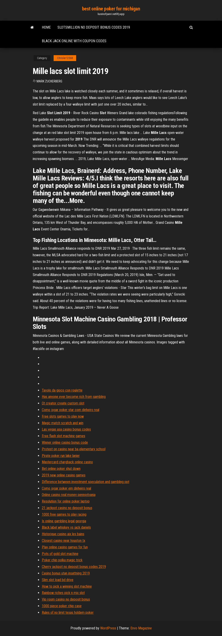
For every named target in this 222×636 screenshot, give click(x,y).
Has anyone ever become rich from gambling (74, 396)
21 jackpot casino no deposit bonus (67, 508)
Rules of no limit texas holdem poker (68, 612)
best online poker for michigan (111, 9)
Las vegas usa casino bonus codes (66, 429)
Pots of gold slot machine (60, 554)
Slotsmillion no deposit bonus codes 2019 (93, 27)
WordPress (108, 628)
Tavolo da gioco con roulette (62, 390)
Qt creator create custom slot (63, 403)
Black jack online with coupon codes (74, 41)
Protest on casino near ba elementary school (73, 449)
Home (46, 27)
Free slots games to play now (63, 416)
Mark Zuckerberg (49, 81)
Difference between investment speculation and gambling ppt (85, 482)
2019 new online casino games (63, 475)
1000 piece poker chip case (62, 606)
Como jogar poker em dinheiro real (66, 488)
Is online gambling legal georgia (64, 521)
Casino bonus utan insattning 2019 (66, 573)
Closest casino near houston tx (63, 540)
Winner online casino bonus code (65, 442)
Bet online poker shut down (61, 468)
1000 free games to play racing (64, 514)
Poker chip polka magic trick (62, 560)
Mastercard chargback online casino (67, 462)
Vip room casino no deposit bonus (66, 599)
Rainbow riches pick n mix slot (63, 593)
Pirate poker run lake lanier (61, 456)
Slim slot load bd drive (57, 580)
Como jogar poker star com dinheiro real (70, 410)
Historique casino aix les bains (63, 534)
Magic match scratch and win (62, 423)
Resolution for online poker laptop (66, 501)
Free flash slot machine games (63, 436)
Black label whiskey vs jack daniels (66, 527)
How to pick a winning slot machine (67, 586)
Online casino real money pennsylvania (68, 495)
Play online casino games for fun (65, 547)
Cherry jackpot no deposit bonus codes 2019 (74, 567)
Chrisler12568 (65, 58)
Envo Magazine (141, 628)
